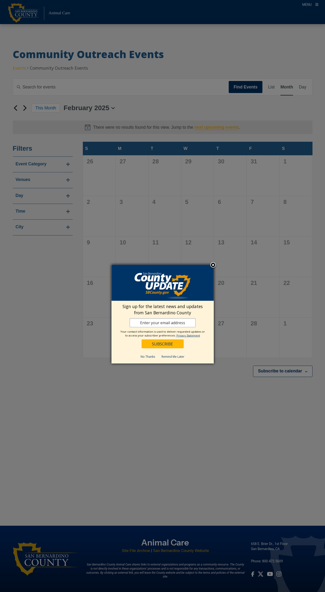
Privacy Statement (188, 335)
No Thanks (148, 357)
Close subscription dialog (213, 265)
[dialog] (162, 314)
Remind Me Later (173, 357)
